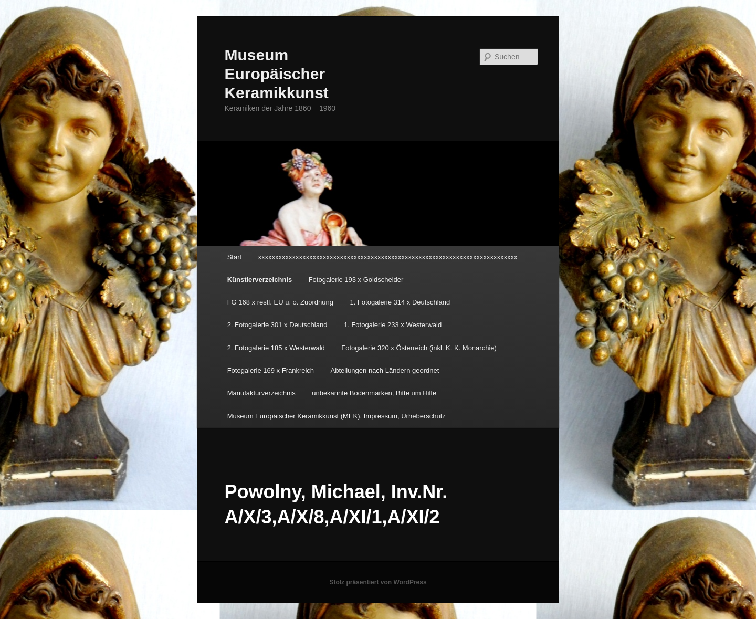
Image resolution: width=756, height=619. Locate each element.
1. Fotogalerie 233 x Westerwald (393, 325)
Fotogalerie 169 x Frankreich (270, 370)
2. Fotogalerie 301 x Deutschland (277, 325)
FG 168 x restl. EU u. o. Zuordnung (280, 302)
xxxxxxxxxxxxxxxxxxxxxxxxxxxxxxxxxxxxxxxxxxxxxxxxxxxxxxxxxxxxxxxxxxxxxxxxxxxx (388, 257)
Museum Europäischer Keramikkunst (276, 73)
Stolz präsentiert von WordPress (377, 582)
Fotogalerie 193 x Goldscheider (356, 280)
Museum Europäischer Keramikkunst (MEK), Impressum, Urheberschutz (336, 416)
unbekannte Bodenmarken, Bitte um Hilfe (374, 393)
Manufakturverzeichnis (261, 393)
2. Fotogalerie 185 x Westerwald (276, 348)
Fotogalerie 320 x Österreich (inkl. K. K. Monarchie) (419, 348)
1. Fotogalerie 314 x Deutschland (400, 302)
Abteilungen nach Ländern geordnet (385, 370)
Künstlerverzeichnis (259, 280)
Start (234, 257)
